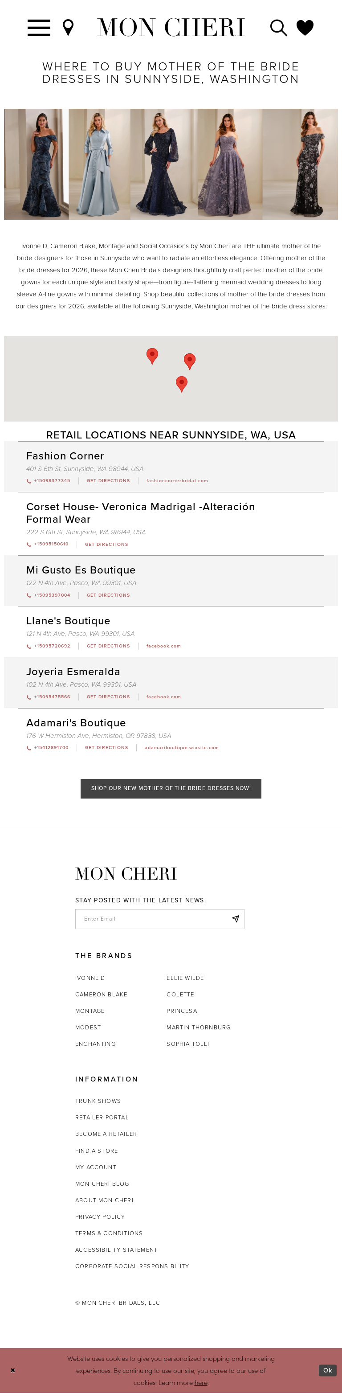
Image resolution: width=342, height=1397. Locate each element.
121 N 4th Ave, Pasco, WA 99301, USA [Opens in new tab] (80, 635)
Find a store (96, 1155)
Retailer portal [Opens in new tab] (102, 1121)
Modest (88, 1031)
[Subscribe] (235, 922)
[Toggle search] (279, 27)
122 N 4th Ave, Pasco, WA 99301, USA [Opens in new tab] (81, 584)
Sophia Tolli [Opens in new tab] (188, 1048)
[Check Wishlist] (305, 27)
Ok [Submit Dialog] (327, 1374)
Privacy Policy (100, 1221)
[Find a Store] (68, 27)
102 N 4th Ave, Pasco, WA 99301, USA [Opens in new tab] (81, 686)
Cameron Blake (101, 998)
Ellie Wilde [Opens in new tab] (185, 982)
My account (96, 1171)
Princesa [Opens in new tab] (182, 1015)
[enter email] (160, 922)
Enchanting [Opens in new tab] (95, 1048)
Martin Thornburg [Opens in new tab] (199, 1031)
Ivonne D (90, 982)
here (201, 1386)
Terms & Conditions (109, 1237)
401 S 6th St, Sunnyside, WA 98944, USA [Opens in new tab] (85, 469)
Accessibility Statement (116, 1254)
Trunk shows (98, 1105)
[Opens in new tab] (112, 481)
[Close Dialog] (13, 1374)
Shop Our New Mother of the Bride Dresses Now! (171, 791)
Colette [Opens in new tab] (180, 998)
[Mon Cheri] (126, 876)
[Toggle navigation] (39, 27)
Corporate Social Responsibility (132, 1270)
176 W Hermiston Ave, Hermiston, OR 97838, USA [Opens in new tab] (98, 737)
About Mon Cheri (104, 1204)
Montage (90, 1015)
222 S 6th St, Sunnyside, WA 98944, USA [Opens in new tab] (86, 532)
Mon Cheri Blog (102, 1188)
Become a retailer (106, 1138)
